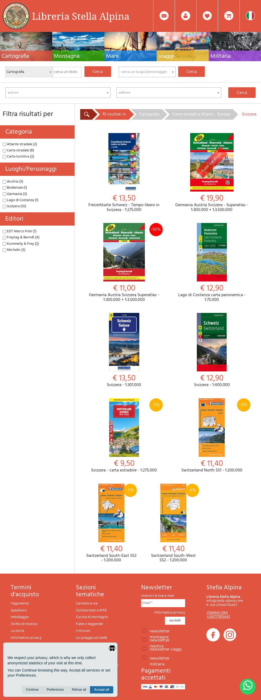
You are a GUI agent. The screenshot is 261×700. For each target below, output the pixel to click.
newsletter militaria (159, 658)
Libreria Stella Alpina (80, 16)
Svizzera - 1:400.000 (212, 350)
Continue (32, 689)
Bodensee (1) (15, 188)
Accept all (101, 689)
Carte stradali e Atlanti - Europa (201, 114)
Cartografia (149, 114)
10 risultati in (114, 114)
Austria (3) (13, 182)
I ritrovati (83, 631)
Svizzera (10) (14, 206)
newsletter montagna (159, 631)
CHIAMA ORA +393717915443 (218, 615)
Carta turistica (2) (18, 157)
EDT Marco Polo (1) (19, 231)
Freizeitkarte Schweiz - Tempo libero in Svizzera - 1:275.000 (124, 172)
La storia (17, 631)
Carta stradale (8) (18, 150)
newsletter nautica (159, 640)
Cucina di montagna (92, 617)
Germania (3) (15, 194)
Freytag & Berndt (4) (21, 237)
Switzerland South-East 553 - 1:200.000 (111, 523)
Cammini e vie (86, 603)
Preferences (55, 689)
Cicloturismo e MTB (91, 610)
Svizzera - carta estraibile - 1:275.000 (124, 435)
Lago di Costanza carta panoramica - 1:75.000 (212, 262)
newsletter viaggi (166, 649)
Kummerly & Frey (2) (21, 244)
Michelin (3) (14, 250)
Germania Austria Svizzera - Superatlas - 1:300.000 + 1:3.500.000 (212, 172)
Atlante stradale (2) (20, 144)
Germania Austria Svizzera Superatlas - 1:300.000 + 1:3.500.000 (124, 262)
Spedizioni (19, 610)
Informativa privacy (26, 638)
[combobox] (147, 72)
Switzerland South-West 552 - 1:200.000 (173, 523)
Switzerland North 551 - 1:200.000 (212, 435)
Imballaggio (20, 617)
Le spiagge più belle (91, 638)
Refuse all (79, 689)
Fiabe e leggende (89, 624)
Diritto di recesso (24, 624)
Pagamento (20, 603)
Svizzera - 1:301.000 (124, 350)
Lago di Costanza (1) (20, 200)
